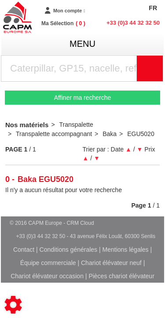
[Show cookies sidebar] (13, 305)
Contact (23, 249)
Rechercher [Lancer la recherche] (161, 68)
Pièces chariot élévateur (121, 276)
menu (82, 44)
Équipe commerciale (48, 262)
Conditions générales (69, 249)
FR (153, 7)
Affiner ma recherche (82, 97)
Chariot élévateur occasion (47, 276)
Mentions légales (126, 249)
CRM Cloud (80, 223)
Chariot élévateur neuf (111, 262)
